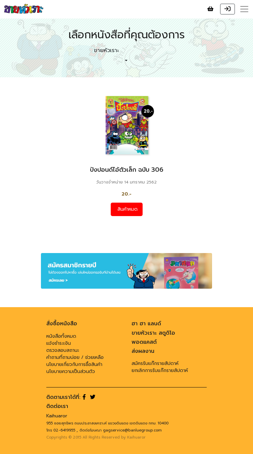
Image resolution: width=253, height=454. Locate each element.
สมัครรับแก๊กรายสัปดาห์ (155, 363)
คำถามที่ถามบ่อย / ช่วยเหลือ (75, 357)
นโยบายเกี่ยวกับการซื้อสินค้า (74, 364)
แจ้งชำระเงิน (58, 343)
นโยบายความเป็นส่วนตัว (70, 371)
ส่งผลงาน (143, 351)
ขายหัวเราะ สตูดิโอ (153, 333)
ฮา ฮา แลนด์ (146, 324)
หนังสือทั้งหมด (61, 336)
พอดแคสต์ (144, 342)
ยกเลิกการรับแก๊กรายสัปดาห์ (160, 370)
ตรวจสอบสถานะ (62, 350)
